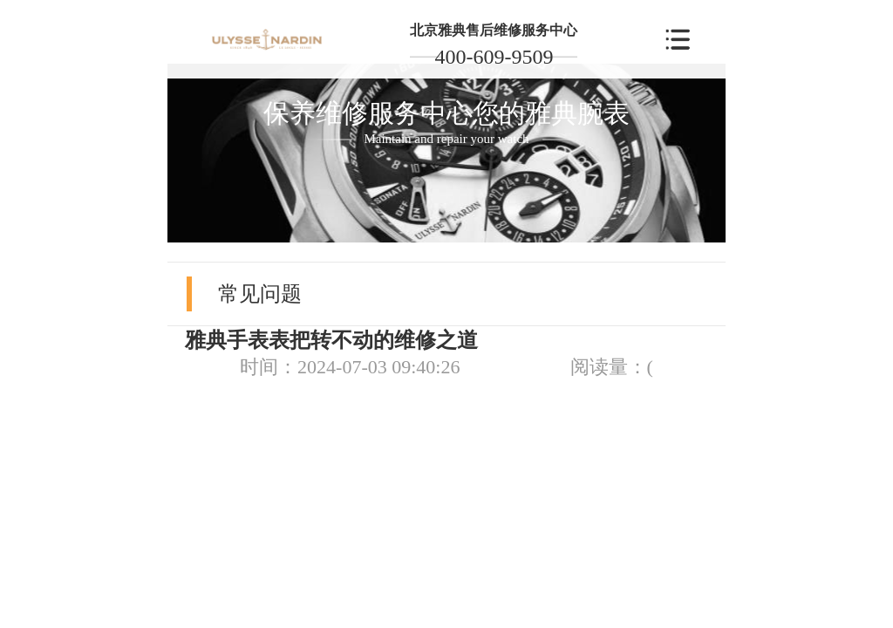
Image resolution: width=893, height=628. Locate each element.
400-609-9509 (493, 56)
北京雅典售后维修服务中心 (493, 30)
